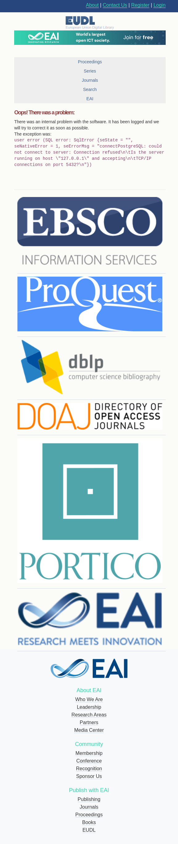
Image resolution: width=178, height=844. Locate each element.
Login (159, 5)
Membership (89, 753)
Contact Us (115, 5)
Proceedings (89, 814)
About (92, 5)
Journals (89, 807)
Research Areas (89, 714)
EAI (90, 98)
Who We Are (89, 699)
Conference (89, 760)
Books (89, 822)
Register (140, 5)
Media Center (89, 730)
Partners (89, 722)
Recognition (89, 768)
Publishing (89, 799)
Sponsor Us (89, 776)
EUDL (89, 830)
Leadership (89, 707)
